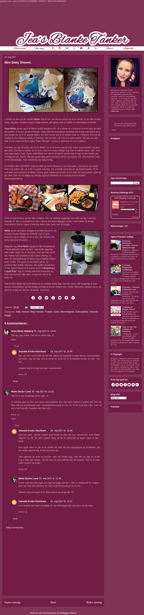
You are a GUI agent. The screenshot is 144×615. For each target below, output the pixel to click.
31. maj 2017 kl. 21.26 (50, 478)
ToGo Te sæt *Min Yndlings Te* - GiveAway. (129, 329)
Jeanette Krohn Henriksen (32, 351)
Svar (13, 339)
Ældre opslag (94, 602)
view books (135, 217)
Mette (37, 119)
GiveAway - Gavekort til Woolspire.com (130, 288)
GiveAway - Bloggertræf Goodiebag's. (127, 267)
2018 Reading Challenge (125, 198)
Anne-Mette (10, 128)
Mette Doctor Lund (21, 391)
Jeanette (123, 202)
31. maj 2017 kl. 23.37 (61, 501)
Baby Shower (22, 312)
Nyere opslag (12, 602)
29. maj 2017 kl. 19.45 (61, 351)
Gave (56, 312)
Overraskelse (81, 312)
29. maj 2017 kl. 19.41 (45, 331)
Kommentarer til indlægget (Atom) (59, 613)
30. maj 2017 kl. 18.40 (61, 430)
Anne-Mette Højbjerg (22, 331)
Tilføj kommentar (15, 527)
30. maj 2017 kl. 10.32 (43, 391)
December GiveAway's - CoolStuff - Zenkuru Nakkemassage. (130, 244)
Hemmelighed (67, 312)
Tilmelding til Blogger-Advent (128, 308)
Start (53, 602)
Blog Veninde (37, 312)
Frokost (48, 312)
